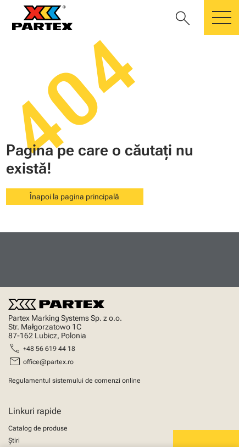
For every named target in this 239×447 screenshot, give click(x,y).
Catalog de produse (38, 428)
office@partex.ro (48, 362)
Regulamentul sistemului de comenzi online (74, 380)
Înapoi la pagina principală (74, 196)
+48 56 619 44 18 (49, 349)
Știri (14, 440)
